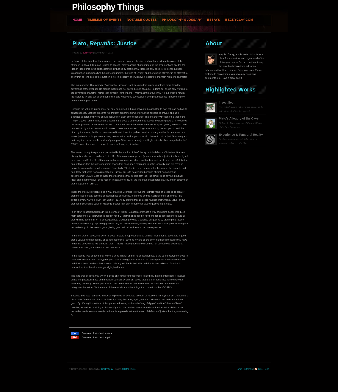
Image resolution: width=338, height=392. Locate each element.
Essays (213, 19)
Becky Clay (107, 369)
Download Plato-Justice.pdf (96, 337)
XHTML (125, 369)
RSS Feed (263, 369)
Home (77, 19)
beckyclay (87, 53)
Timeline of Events (104, 19)
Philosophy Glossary (182, 19)
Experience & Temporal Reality (241, 139)
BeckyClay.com (239, 19)
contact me (222, 74)
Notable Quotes (142, 19)
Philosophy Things (108, 7)
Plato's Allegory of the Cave (241, 122)
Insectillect (241, 106)
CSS (133, 369)
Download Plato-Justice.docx (97, 333)
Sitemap (248, 369)
